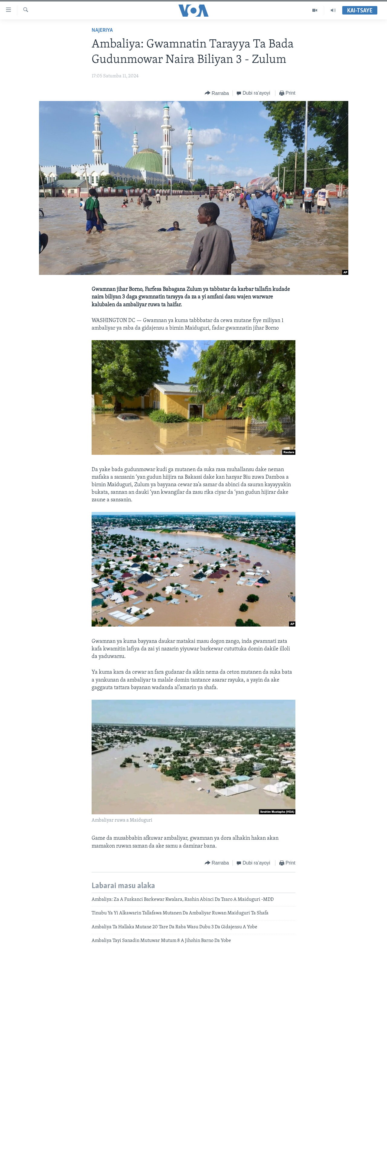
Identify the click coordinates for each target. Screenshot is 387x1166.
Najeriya (102, 30)
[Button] (217, 93)
